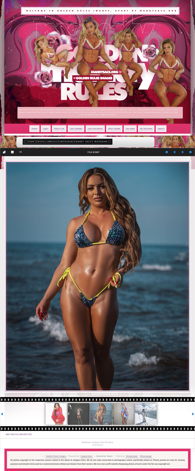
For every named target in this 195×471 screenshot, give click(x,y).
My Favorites (146, 129)
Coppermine (86, 456)
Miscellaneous (47, 142)
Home (34, 129)
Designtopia (131, 456)
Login (45, 129)
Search (161, 129)
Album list (59, 129)
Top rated (130, 129)
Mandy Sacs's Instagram (91, 142)
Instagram (66, 142)
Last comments (95, 129)
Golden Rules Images (56, 456)
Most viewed (114, 129)
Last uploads (76, 129)
